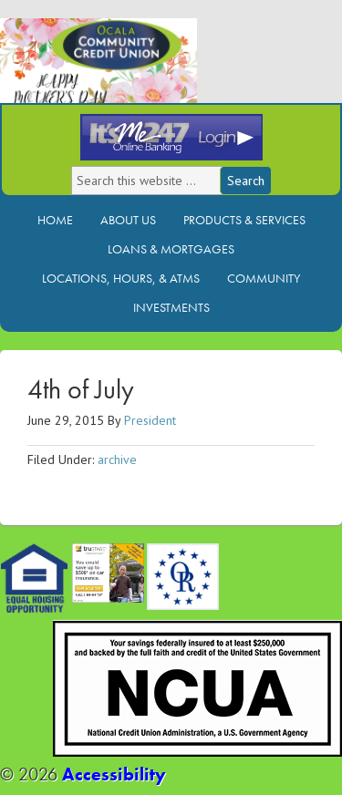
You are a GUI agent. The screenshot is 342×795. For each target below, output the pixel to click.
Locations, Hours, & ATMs (121, 278)
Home (55, 220)
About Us (128, 220)
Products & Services (244, 220)
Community (263, 278)
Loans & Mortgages (171, 249)
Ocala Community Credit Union (159, 70)
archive (117, 459)
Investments (171, 307)
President (150, 420)
